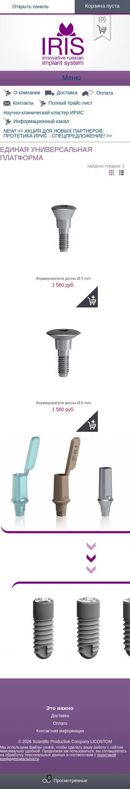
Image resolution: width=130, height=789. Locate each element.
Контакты (18, 103)
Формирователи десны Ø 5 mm (63, 278)
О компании (21, 93)
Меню (65, 78)
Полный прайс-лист (65, 103)
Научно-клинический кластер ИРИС (43, 112)
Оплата (97, 93)
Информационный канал (36, 121)
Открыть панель (24, 6)
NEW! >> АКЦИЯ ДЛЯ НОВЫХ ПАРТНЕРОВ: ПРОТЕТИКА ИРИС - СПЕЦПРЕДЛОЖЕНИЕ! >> (57, 133)
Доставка (61, 93)
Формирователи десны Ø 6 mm (63, 403)
